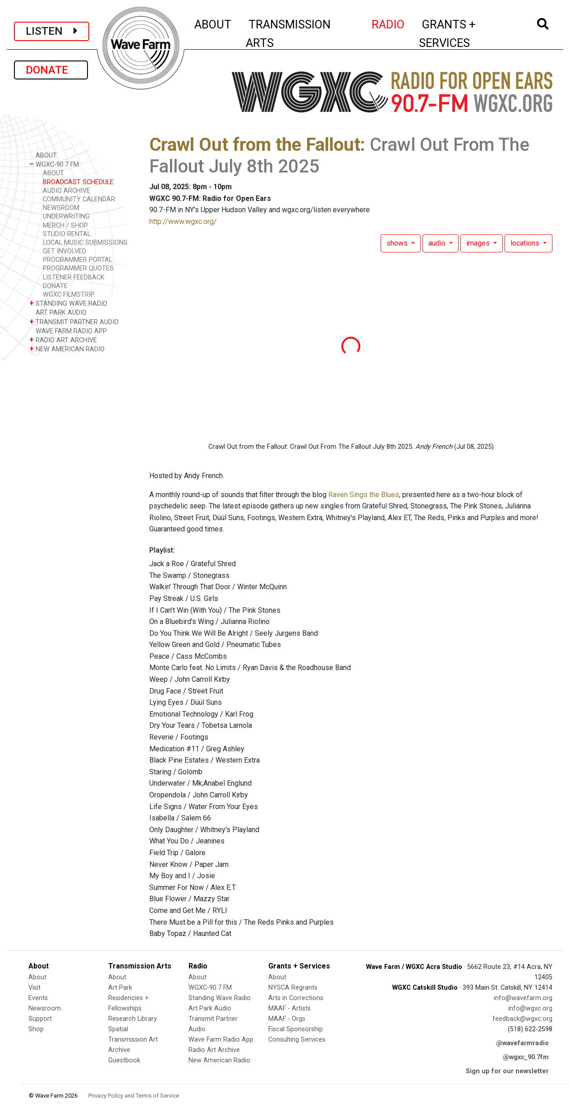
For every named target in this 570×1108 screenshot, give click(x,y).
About (37, 977)
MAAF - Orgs (286, 1019)
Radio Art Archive (214, 1050)
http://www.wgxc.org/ (183, 221)
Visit (34, 988)
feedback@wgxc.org (522, 1019)
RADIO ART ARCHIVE (63, 339)
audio (437, 243)
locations (525, 243)
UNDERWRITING (66, 216)
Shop (36, 1029)
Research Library (132, 1019)
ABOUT (213, 23)
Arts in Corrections (295, 998)
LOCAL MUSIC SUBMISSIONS (85, 243)
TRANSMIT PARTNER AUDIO (74, 321)
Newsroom (44, 1008)
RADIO (388, 23)
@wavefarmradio (522, 1043)
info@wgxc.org (530, 1008)
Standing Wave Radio (219, 998)
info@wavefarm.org (523, 998)
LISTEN (52, 31)
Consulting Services (297, 1039)
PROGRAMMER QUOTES (78, 268)
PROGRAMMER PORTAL (77, 260)
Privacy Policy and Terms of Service (133, 1095)
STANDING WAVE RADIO (68, 303)
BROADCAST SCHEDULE (78, 182)
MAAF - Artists (289, 1008)
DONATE (51, 70)
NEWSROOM (61, 208)
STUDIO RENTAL (67, 234)
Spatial (118, 1029)
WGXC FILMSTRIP (69, 294)
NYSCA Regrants (292, 988)
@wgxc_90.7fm (526, 1057)
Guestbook (124, 1060)
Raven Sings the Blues (363, 494)
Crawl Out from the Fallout (254, 144)
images (479, 243)
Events (38, 998)
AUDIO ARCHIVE (66, 191)
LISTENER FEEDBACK (74, 277)
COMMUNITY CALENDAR (79, 199)
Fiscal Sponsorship (295, 1029)
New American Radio (219, 1060)
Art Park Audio (209, 1008)
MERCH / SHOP (65, 225)
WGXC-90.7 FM (54, 164)
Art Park (120, 988)
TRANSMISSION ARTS (288, 34)
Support (40, 1019)
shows (397, 243)
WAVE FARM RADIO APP (68, 330)
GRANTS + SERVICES (467, 34)
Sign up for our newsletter (507, 1071)
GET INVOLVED (64, 251)
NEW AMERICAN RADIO (67, 349)
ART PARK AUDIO (58, 312)
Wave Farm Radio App (220, 1039)
